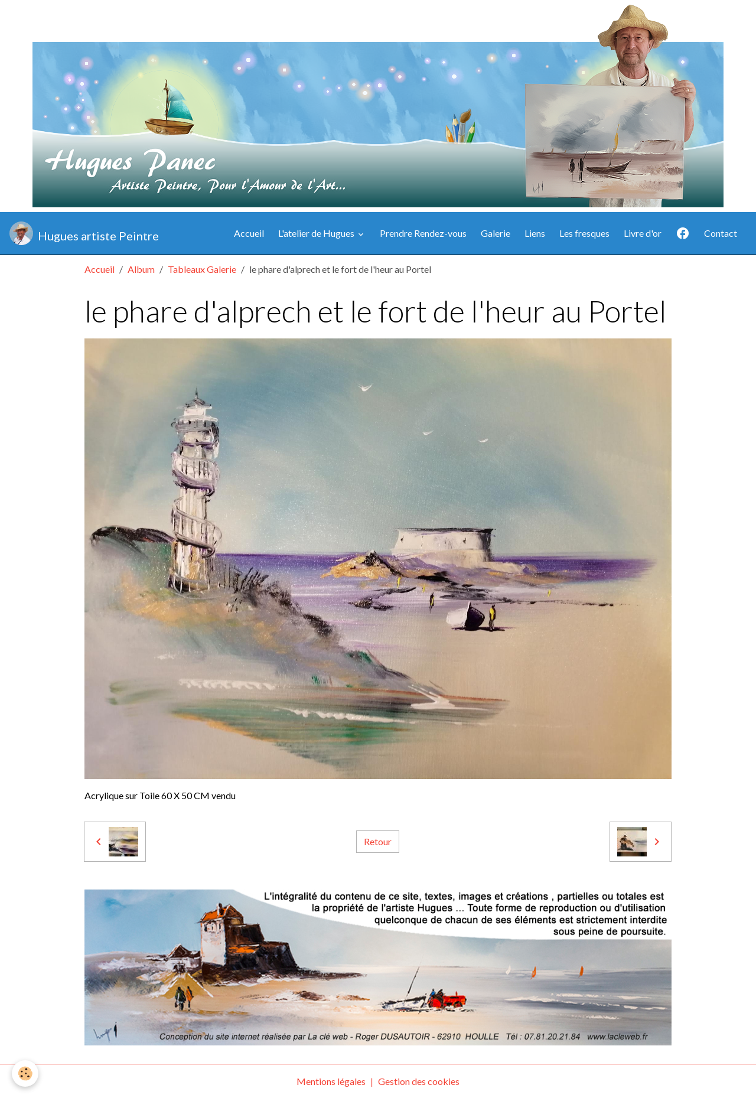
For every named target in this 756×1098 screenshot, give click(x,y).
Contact (720, 233)
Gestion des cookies (419, 1081)
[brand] (84, 233)
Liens (534, 233)
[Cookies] (25, 1073)
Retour (378, 841)
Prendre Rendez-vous (423, 233)
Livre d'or (643, 233)
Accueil (249, 233)
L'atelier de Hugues (317, 233)
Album (141, 269)
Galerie (495, 233)
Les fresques (584, 233)
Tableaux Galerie (202, 269)
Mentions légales (331, 1081)
